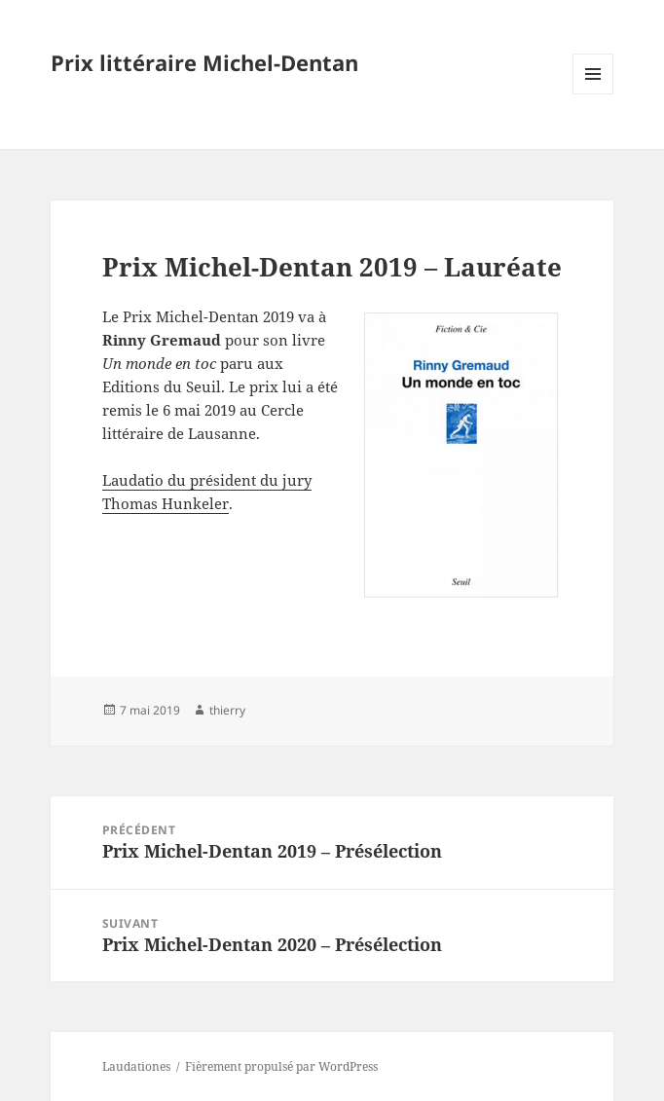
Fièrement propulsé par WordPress (281, 1066)
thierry (227, 710)
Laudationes (136, 1066)
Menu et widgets (593, 93)
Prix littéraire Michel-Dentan (204, 62)
